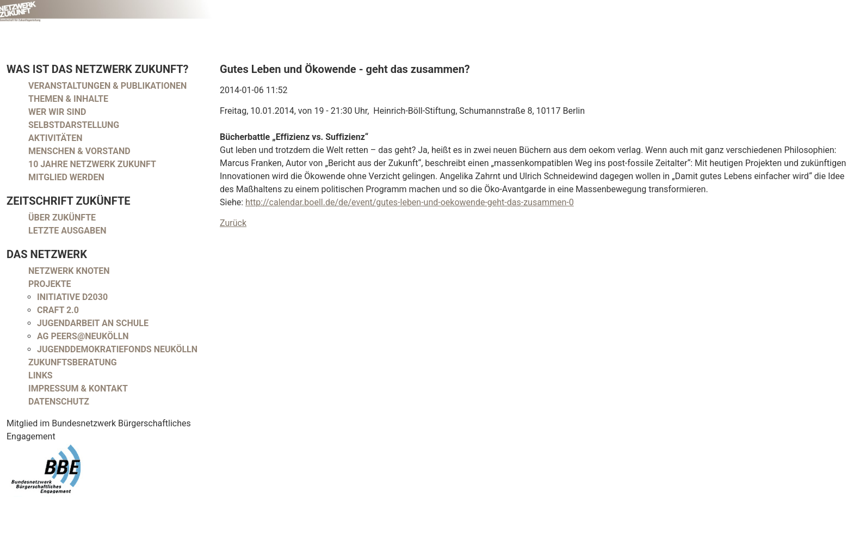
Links (40, 375)
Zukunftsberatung (72, 362)
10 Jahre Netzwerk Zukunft (92, 164)
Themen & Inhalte (68, 99)
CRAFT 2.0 (58, 310)
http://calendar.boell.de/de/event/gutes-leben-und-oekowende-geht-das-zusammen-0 (409, 202)
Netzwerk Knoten (69, 271)
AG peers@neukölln (83, 336)
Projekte (49, 284)
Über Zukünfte (62, 217)
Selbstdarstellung (73, 125)
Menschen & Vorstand (79, 151)
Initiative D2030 (72, 297)
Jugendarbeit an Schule (93, 323)
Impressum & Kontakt (78, 388)
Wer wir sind (57, 112)
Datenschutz (58, 401)
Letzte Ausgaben (67, 230)
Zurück (233, 223)
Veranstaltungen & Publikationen (107, 86)
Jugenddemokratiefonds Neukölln (117, 349)
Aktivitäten (55, 138)
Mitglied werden (66, 177)
